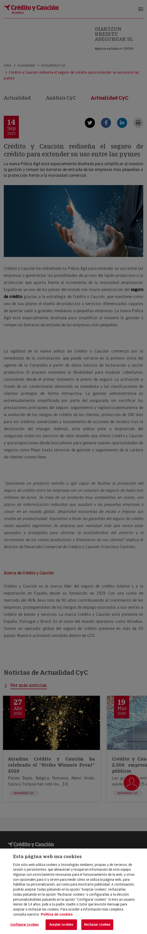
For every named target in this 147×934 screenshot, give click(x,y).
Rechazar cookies (97, 924)
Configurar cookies (24, 924)
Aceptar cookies (61, 924)
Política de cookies (57, 914)
